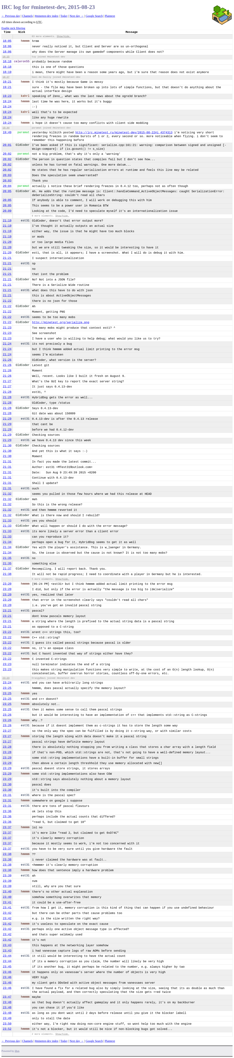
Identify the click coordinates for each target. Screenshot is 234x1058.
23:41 (7, 902)
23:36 (7, 811)
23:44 (7, 956)
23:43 (7, 945)
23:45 (7, 966)
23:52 (7, 1029)
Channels (27, 15)
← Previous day (10, 15)
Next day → (77, 15)
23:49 (7, 1018)
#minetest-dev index (46, 15)
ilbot (17, 1051)
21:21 (7, 258)
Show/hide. (64, 36)
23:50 (7, 1023)
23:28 (7, 747)
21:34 (7, 542)
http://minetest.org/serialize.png (60, 322)
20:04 (7, 186)
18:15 (6, 56)
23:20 (7, 584)
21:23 (7, 327)
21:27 (7, 381)
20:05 (7, 191)
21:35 (7, 558)
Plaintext (110, 15)
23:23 (7, 664)
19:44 (6, 128)
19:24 (7, 101)
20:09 (7, 211)
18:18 (7, 61)
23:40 (7, 891)
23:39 (7, 875)
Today (64, 15)
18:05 (7, 41)
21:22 (7, 301)
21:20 (7, 242)
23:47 (7, 997)
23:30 (7, 784)
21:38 (7, 574)
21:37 (7, 568)
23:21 (7, 610)
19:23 (7, 96)
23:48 (7, 1002)
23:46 (7, 972)
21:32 (7, 494)
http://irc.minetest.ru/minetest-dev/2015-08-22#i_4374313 (123, 132)
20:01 (7, 145)
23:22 (7, 632)
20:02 (7, 154)
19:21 (7, 82)
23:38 (7, 854)
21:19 (7, 220)
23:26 (7, 715)
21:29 (7, 418)
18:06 (7, 46)
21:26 (7, 360)
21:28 (7, 392)
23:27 (7, 731)
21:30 (7, 445)
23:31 (7, 795)
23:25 (7, 688)
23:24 (7, 682)
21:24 (7, 343)
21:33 (7, 520)
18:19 (7, 72)
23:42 (7, 913)
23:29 (7, 757)
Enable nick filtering (13, 28)
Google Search (94, 15)
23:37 (7, 827)
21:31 (7, 461)
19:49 (7, 132)
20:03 (7, 175)
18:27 (6, 77)
